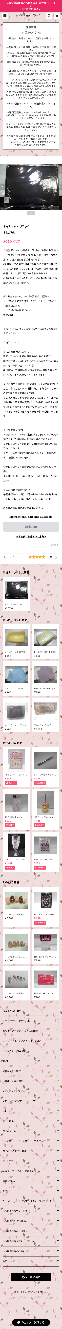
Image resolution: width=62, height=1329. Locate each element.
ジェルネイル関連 (12, 1070)
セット (6, 1060)
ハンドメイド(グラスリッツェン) (18, 1241)
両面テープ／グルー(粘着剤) (18, 1171)
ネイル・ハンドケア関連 (14, 1151)
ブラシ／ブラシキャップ (15, 1090)
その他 (6, 1191)
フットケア (8, 1161)
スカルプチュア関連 (13, 1080)
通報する (55, 544)
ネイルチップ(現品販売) (15, 1050)
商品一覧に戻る (31, 1277)
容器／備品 (9, 1181)
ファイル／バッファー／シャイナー (20, 1100)
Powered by (31, 1297)
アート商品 (8, 1121)
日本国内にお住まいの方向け (31, 536)
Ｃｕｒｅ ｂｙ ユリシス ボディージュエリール (27, 1201)
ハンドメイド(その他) (13, 1251)
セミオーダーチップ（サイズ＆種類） (21, 1030)
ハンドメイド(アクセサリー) (16, 1211)
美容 (5, 1261)
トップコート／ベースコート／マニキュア (24, 1141)
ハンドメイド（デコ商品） (15, 1221)
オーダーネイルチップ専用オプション (22, 1040)
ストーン (7, 1110)
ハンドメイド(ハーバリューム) (18, 1231)
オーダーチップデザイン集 (16, 1020)
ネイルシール (9, 1131)
